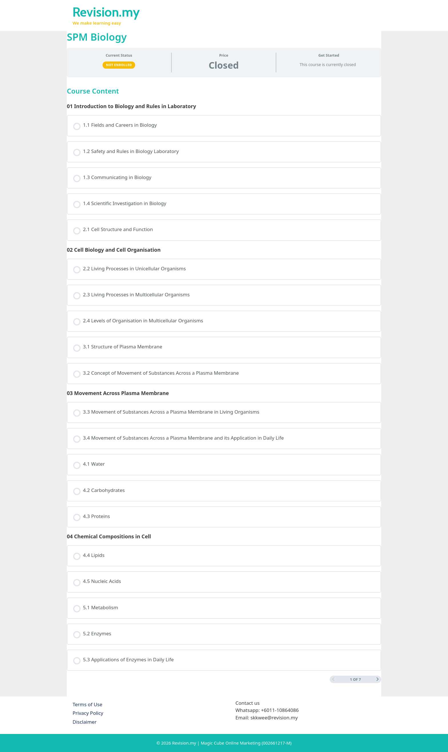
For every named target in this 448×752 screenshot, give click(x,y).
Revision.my (106, 12)
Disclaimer (85, 722)
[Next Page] (377, 679)
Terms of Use (87, 704)
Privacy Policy (88, 713)
